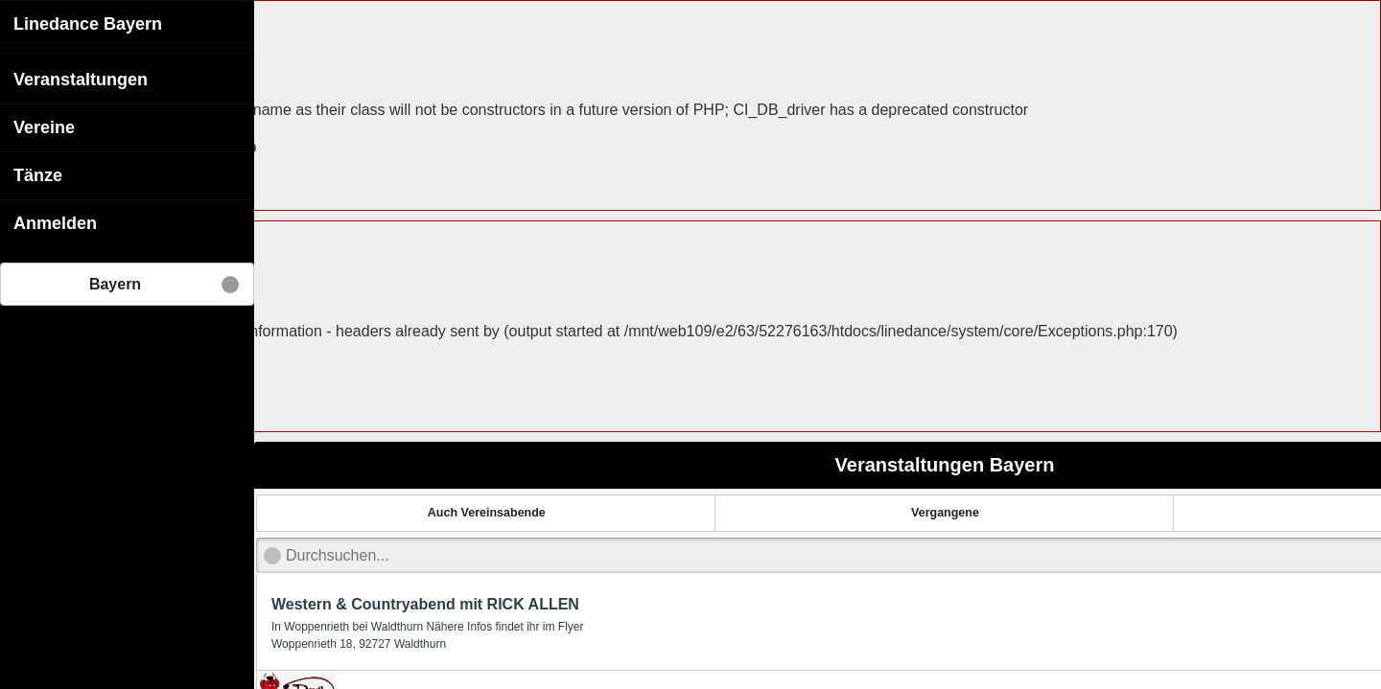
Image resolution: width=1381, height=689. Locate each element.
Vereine (44, 127)
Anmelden (55, 223)
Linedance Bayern (87, 24)
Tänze (37, 175)
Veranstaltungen (80, 79)
